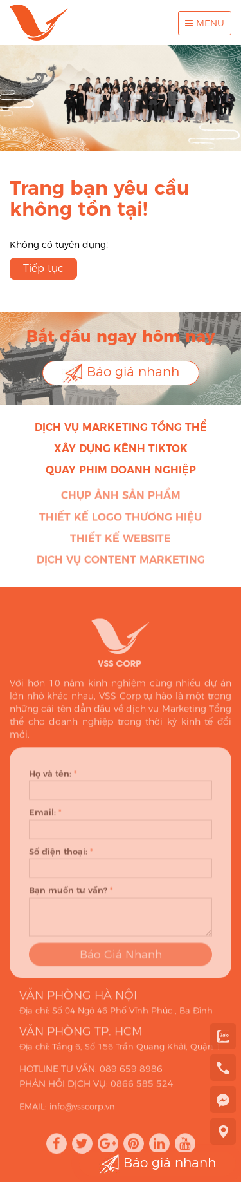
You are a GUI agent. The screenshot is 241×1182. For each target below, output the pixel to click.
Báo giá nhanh (120, 373)
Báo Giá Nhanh (121, 958)
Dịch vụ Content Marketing (121, 561)
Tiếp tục (43, 268)
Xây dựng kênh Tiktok (121, 449)
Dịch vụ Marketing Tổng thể (121, 427)
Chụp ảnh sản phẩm (121, 497)
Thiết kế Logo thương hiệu (120, 519)
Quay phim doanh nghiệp (121, 470)
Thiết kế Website (120, 541)
